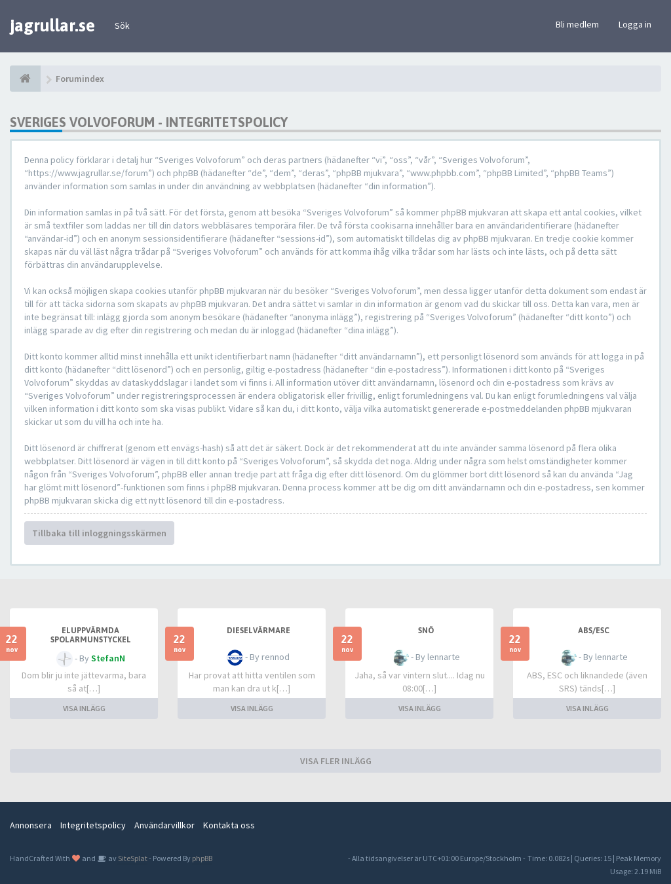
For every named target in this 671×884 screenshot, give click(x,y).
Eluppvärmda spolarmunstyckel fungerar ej (90, 640)
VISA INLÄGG (84, 708)
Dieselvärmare (258, 630)
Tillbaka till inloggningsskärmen (99, 533)
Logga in (635, 24)
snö (426, 630)
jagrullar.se (52, 25)
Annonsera (31, 825)
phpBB (202, 858)
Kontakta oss (229, 825)
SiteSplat (132, 858)
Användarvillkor (164, 825)
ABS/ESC (593, 630)
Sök (122, 25)
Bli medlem (577, 24)
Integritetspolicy (93, 825)
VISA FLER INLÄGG (336, 761)
